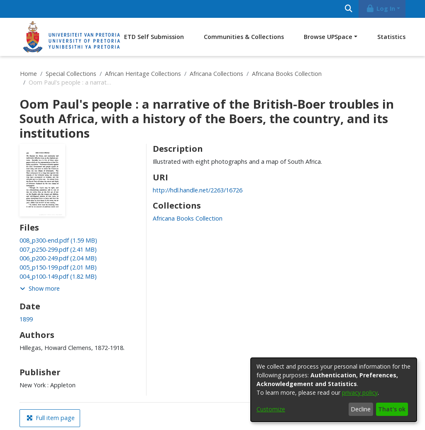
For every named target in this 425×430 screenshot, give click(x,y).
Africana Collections (216, 74)
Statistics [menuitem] (391, 37)
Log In (381, 8)
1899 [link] (26, 319)
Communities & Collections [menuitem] (244, 37)
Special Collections (71, 74)
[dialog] (334, 390)
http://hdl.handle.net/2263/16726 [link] (197, 190)
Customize (270, 409)
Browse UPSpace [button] (328, 37)
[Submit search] (348, 9)
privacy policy (360, 392)
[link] (58, 240)
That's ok (391, 409)
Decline (361, 409)
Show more (40, 288)
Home (28, 74)
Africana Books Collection (287, 74)
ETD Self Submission (154, 37)
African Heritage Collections (143, 74)
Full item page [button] (51, 418)
